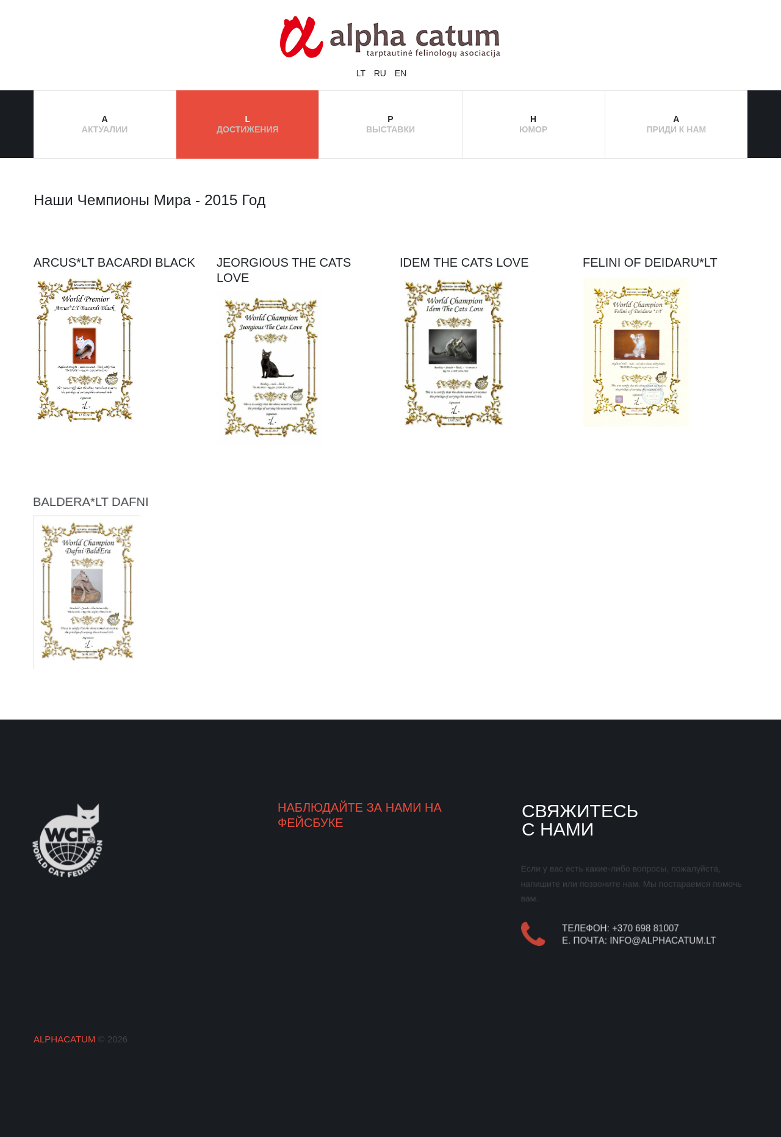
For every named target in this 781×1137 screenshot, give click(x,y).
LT (362, 73)
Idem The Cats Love (464, 262)
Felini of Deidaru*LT (650, 262)
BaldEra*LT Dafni (90, 500)
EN (400, 73)
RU (381, 73)
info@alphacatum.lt (663, 941)
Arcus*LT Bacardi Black (114, 262)
